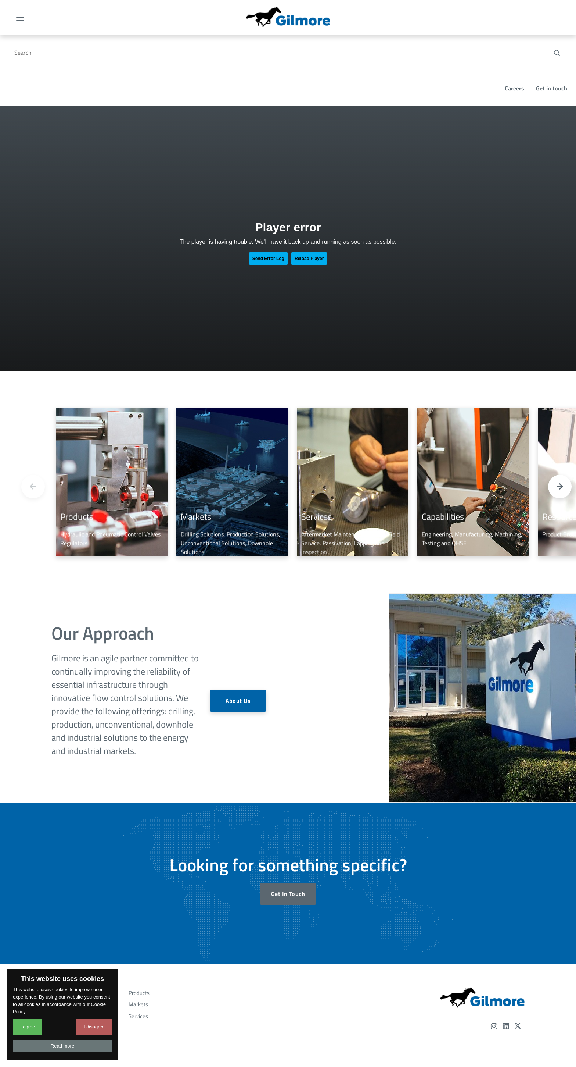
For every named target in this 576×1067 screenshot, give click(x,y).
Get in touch (551, 17)
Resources (68, 933)
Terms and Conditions (267, 1023)
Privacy (306, 1023)
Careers (514, 17)
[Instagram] (494, 956)
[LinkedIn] (506, 956)
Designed (284, 1032)
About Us (238, 630)
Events (64, 945)
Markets (138, 933)
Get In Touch (288, 823)
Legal (326, 1023)
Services (138, 945)
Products (139, 922)
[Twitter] (517, 956)
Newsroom (69, 957)
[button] (560, 416)
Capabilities (69, 922)
